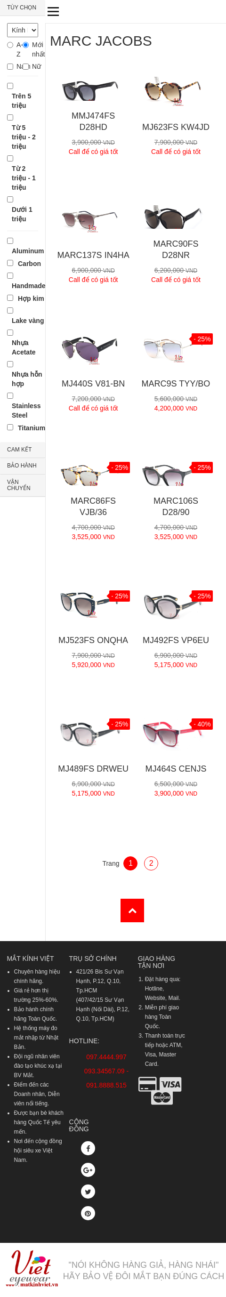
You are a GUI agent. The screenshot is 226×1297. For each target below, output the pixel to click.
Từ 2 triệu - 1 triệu (24, 178)
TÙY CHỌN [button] (21, 7)
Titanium (31, 428)
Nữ (35, 66)
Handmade (29, 286)
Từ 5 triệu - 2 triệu (24, 137)
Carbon (29, 263)
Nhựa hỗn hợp (27, 379)
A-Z (19, 49)
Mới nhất (35, 49)
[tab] (22, 8)
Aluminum (28, 251)
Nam (19, 66)
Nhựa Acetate (24, 347)
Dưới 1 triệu (22, 214)
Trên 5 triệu (21, 100)
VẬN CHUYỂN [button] (19, 485)
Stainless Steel (26, 410)
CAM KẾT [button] (19, 449)
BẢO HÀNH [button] (22, 465)
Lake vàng (28, 320)
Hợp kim (31, 298)
